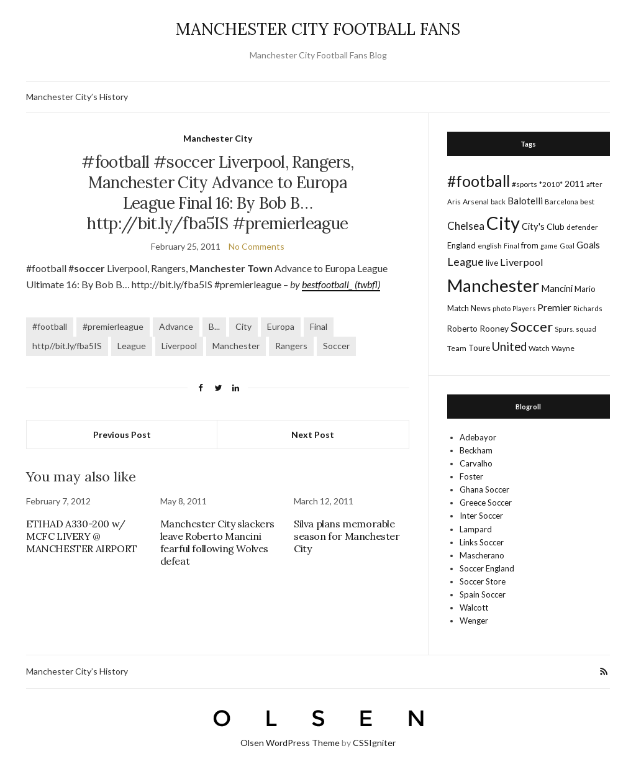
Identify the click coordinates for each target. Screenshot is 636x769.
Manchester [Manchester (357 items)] (493, 285)
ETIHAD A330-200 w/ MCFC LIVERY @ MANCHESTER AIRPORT (81, 536)
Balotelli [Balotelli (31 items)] (525, 200)
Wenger (474, 621)
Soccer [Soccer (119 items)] (532, 326)
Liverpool (179, 345)
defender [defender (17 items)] (582, 227)
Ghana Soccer (484, 489)
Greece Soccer (486, 502)
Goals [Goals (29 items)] (588, 244)
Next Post (312, 434)
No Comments (256, 246)
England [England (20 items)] (461, 245)
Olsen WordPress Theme (290, 742)
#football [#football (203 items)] (478, 180)
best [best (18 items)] (587, 201)
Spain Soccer (483, 594)
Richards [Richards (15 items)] (587, 308)
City (243, 326)
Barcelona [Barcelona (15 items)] (561, 202)
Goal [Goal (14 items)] (567, 246)
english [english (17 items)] (490, 245)
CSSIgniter (374, 742)
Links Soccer (482, 542)
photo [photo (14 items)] (502, 308)
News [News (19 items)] (481, 308)
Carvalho (476, 463)
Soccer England (487, 568)
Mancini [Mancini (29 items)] (557, 288)
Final (318, 326)
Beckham (476, 450)
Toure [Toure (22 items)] (479, 348)
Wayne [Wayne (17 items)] (563, 348)
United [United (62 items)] (509, 346)
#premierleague (113, 326)
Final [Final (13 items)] (511, 246)
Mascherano (482, 555)
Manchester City (217, 138)
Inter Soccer (481, 516)
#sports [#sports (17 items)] (524, 184)
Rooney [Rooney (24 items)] (494, 328)
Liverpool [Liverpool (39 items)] (521, 262)
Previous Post (122, 434)
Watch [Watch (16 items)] (539, 348)
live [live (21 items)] (492, 263)
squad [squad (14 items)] (586, 329)
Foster (471, 476)
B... (214, 326)
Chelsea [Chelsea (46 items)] (465, 225)
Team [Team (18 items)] (456, 348)
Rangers (291, 345)
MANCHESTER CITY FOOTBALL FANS (318, 29)
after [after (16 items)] (594, 184)
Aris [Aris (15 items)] (454, 202)
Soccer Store (483, 581)
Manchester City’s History (77, 96)
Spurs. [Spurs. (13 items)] (564, 329)
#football (49, 326)
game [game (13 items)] (549, 246)
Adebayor (478, 437)
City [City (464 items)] (503, 223)
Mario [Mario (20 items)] (585, 289)
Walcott (474, 607)
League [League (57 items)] (465, 261)
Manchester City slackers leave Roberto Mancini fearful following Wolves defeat (217, 542)
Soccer (336, 345)
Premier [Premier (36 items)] (554, 307)
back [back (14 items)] (498, 202)
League (131, 345)
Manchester (236, 345)
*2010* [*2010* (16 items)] (551, 184)
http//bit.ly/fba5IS (67, 345)
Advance (176, 326)
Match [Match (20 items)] (458, 308)
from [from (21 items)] (529, 245)
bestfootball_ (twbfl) (341, 284)
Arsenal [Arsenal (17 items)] (476, 201)
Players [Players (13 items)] (523, 308)
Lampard (476, 529)
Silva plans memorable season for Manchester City (347, 536)
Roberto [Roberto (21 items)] (462, 329)
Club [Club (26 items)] (556, 226)
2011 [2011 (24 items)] (574, 183)
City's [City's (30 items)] (533, 226)
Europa (280, 326)
